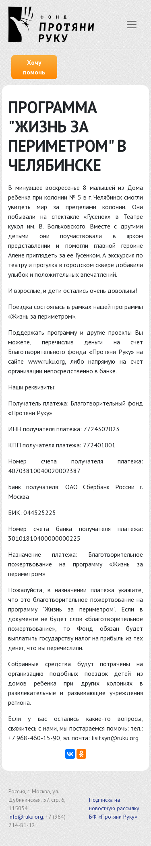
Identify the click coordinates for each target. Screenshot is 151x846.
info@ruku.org (25, 816)
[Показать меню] (131, 24)
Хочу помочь (34, 67)
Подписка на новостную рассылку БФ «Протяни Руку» (114, 808)
